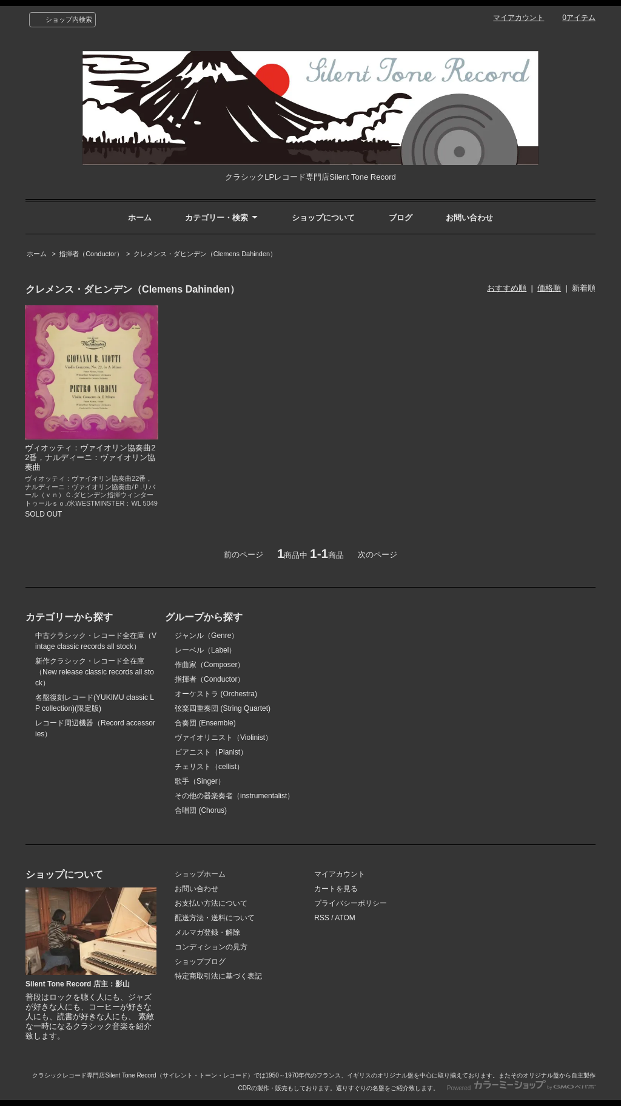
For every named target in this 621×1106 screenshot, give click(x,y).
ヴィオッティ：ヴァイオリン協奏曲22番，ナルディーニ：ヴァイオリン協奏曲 (90, 457)
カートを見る (336, 888)
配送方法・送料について (215, 918)
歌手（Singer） (200, 781)
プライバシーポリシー (350, 903)
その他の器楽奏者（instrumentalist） (234, 796)
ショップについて (323, 217)
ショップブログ (200, 961)
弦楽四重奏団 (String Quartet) (222, 708)
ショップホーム (200, 874)
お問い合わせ (469, 217)
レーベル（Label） (205, 650)
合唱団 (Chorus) (201, 810)
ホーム (140, 217)
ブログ (400, 217)
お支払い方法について (211, 903)
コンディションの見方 (211, 947)
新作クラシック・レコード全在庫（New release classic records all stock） (94, 672)
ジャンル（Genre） (206, 635)
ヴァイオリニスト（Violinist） (223, 737)
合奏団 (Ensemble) (205, 723)
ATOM (345, 918)
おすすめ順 (506, 288)
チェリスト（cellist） (209, 766)
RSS (321, 918)
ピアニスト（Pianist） (211, 752)
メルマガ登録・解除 (207, 932)
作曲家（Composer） (209, 664)
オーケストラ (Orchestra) (216, 694)
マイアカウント (518, 17)
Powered (521, 1088)
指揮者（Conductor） (91, 253)
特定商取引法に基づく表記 (218, 976)
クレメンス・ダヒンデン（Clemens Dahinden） (205, 253)
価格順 (549, 288)
